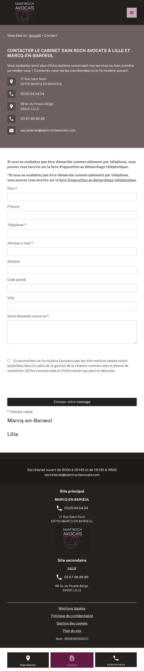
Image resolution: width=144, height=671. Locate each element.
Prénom (13, 207)
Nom (12, 188)
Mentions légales (72, 608)
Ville (10, 298)
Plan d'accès (28, 665)
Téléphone (16, 225)
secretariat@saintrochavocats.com (48, 130)
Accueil (35, 36)
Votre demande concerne (28, 316)
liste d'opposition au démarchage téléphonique (97, 180)
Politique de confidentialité (72, 616)
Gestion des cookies (72, 623)
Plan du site (72, 631)
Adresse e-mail (20, 243)
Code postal (16, 280)
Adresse (13, 261)
